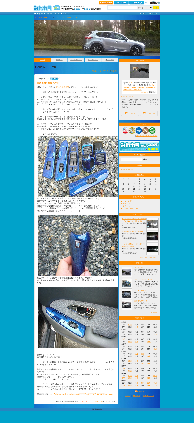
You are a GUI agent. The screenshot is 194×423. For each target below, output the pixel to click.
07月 (123, 378)
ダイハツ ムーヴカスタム (143, 279)
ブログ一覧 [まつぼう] (69, 17)
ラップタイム (93, 60)
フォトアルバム (76, 60)
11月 (148, 342)
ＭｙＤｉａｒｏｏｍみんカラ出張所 (76, 21)
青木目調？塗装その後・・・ (51, 83)
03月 (136, 354)
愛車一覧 (154, 312)
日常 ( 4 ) (126, 206)
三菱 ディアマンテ (141, 301)
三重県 (130, 96)
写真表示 (114, 71)
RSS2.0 (140, 391)
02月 (130, 325)
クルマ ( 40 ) (127, 201)
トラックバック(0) (96, 401)
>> (143, 175)
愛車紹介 (59, 60)
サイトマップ (148, 395)
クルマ (106, 401)
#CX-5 (131, 82)
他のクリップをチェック (148, 257)
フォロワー (149, 113)
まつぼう (124, 96)
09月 (136, 327)
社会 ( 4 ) (126, 204)
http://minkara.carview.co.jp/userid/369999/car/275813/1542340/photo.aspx (81, 394)
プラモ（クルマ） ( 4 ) (131, 208)
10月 (142, 364)
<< (135, 175)
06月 (155, 376)
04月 (142, 354)
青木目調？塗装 (62, 87)
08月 (130, 342)
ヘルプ (147, 2)
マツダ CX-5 (138, 267)
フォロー (130, 113)
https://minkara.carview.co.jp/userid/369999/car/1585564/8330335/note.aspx (139, 87)
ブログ (56, 17)
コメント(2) (84, 401)
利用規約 (136, 395)
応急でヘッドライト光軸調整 (132, 231)
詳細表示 (95, 71)
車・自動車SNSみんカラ (43, 17)
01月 (123, 339)
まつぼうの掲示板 (127, 169)
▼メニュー (110, 60)
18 (155, 187)
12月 (155, 334)
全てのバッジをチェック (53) (146, 136)
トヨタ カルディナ (141, 290)
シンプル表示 (105, 71)
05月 (148, 383)
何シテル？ (144, 92)
